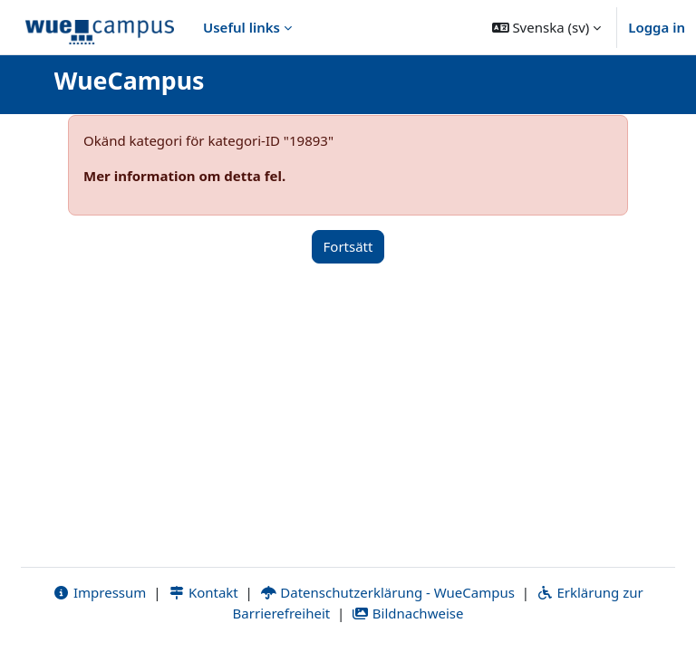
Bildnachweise (407, 613)
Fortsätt (348, 246)
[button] (547, 27)
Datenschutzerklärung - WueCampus (387, 592)
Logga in (656, 27)
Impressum (99, 592)
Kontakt (203, 592)
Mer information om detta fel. (184, 176)
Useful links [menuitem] (241, 27)
